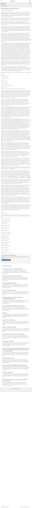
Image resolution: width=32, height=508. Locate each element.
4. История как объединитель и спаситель (12, 275)
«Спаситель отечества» (7, 372)
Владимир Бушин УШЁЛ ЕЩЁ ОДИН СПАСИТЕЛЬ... (14, 365)
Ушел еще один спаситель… (8, 319)
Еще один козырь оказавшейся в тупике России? (13, 305)
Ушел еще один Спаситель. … (9, 290)
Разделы (17, 388)
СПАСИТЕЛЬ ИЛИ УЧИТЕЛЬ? (9, 283)
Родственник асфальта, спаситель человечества (13, 334)
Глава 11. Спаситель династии (9, 326)
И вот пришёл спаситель (8, 341)
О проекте (13, 388)
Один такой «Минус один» (8, 358)
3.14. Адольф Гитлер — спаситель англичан (12, 268)
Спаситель (4, 312)
